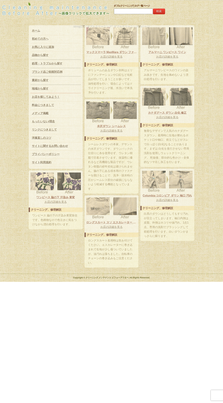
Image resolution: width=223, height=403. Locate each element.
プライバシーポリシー (46, 154)
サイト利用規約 (41, 162)
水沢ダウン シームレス (107, 132)
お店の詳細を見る (111, 56)
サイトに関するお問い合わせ (50, 145)
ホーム (36, 30)
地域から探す (40, 88)
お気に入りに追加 (43, 46)
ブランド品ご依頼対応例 (47, 71)
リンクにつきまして (44, 129)
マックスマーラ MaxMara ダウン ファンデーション (111, 52)
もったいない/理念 (43, 121)
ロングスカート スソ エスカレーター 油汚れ (111, 232)
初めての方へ (40, 38)
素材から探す (40, 80)
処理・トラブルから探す (47, 63)
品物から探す (40, 55)
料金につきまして (43, 105)
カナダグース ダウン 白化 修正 (162, 119)
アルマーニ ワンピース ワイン (162, 58)
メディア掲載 (40, 113)
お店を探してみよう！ (46, 96)
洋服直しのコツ (41, 137)
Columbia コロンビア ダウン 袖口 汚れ (162, 201)
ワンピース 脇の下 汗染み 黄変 (55, 205)
